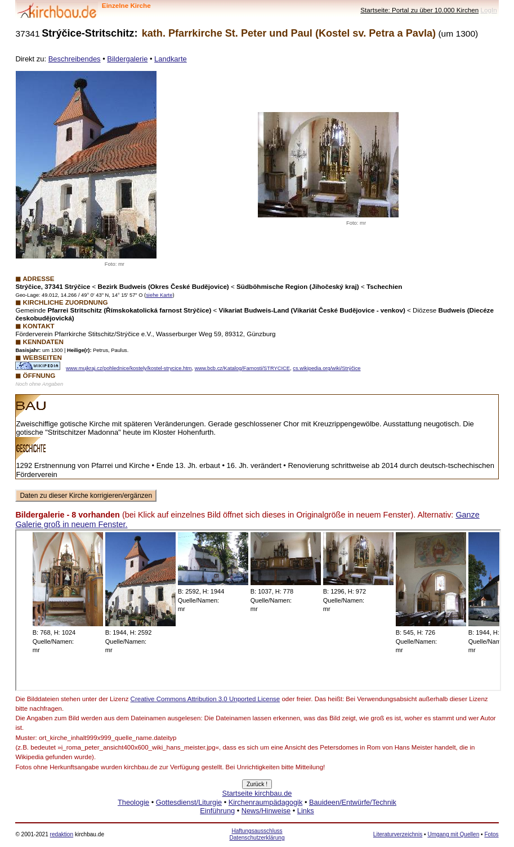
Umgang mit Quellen (453, 834)
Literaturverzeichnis (397, 834)
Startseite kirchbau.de (257, 793)
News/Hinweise (266, 810)
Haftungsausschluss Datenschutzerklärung (256, 834)
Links (305, 810)
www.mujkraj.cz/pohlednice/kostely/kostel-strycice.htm (128, 368)
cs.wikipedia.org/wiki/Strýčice (326, 368)
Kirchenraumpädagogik (266, 802)
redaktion (61, 834)
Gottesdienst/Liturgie (189, 802)
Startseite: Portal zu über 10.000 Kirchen (419, 10)
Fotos (491, 834)
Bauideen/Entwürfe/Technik (352, 802)
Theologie (133, 802)
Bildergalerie (127, 59)
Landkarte (170, 59)
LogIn (488, 10)
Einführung (217, 810)
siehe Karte (159, 295)
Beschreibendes (74, 59)
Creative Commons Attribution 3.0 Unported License (205, 699)
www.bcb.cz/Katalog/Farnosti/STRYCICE (242, 368)
